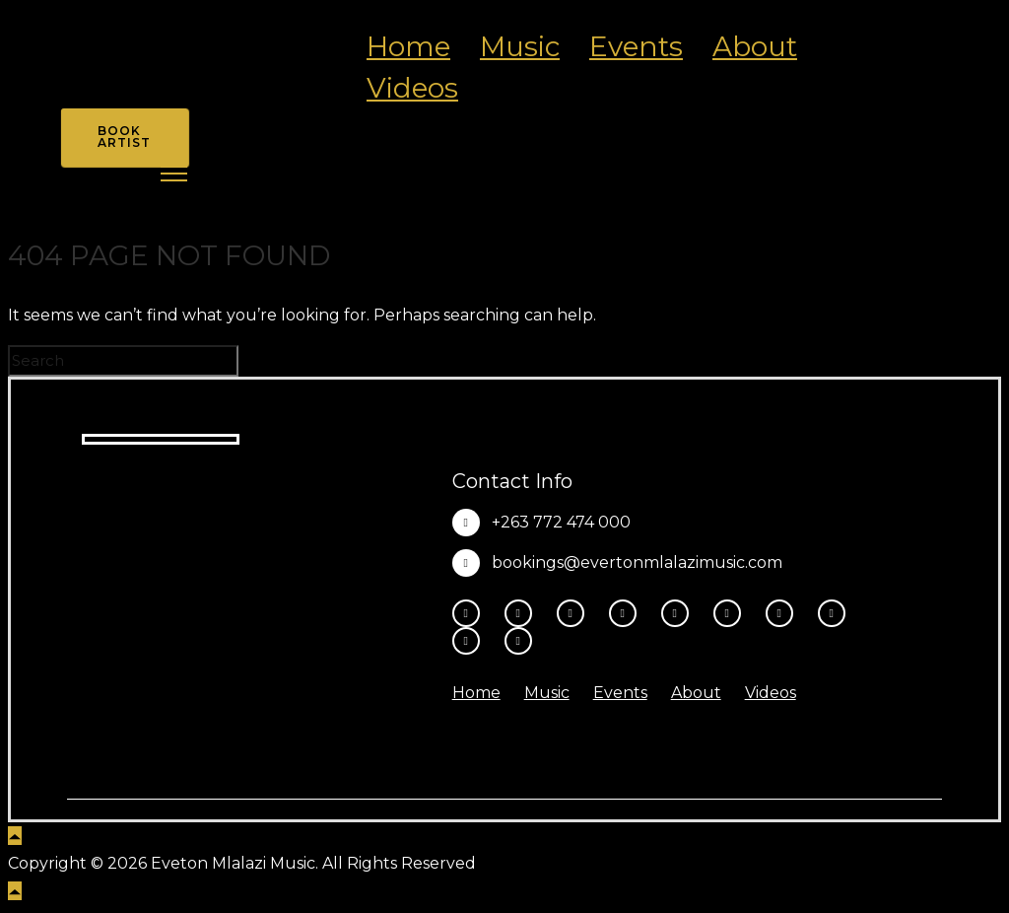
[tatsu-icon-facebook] (471, 613)
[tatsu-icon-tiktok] (732, 613)
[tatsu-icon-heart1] (518, 641)
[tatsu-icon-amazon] (471, 641)
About (754, 46)
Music (520, 46)
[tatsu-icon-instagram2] (523, 613)
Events (636, 46)
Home (408, 46)
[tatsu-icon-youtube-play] (680, 613)
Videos (412, 88)
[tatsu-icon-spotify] (784, 613)
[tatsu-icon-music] (836, 613)
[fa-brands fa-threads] (575, 613)
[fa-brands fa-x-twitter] (627, 613)
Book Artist (124, 136)
